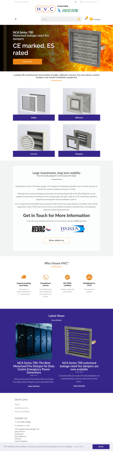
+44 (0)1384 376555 (22, 2)
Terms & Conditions (22, 412)
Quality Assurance (22, 408)
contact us (77, 221)
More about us (56, 240)
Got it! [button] (101, 447)
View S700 (27, 61)
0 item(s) (95, 19)
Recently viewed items (88, 2)
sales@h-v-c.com (23, 425)
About (17, 404)
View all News (56, 320)
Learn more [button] (78, 447)
